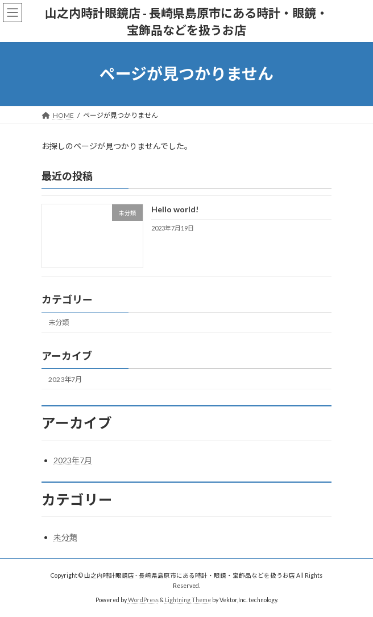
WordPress (143, 599)
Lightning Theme (188, 599)
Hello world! (174, 209)
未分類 (58, 322)
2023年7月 (65, 379)
